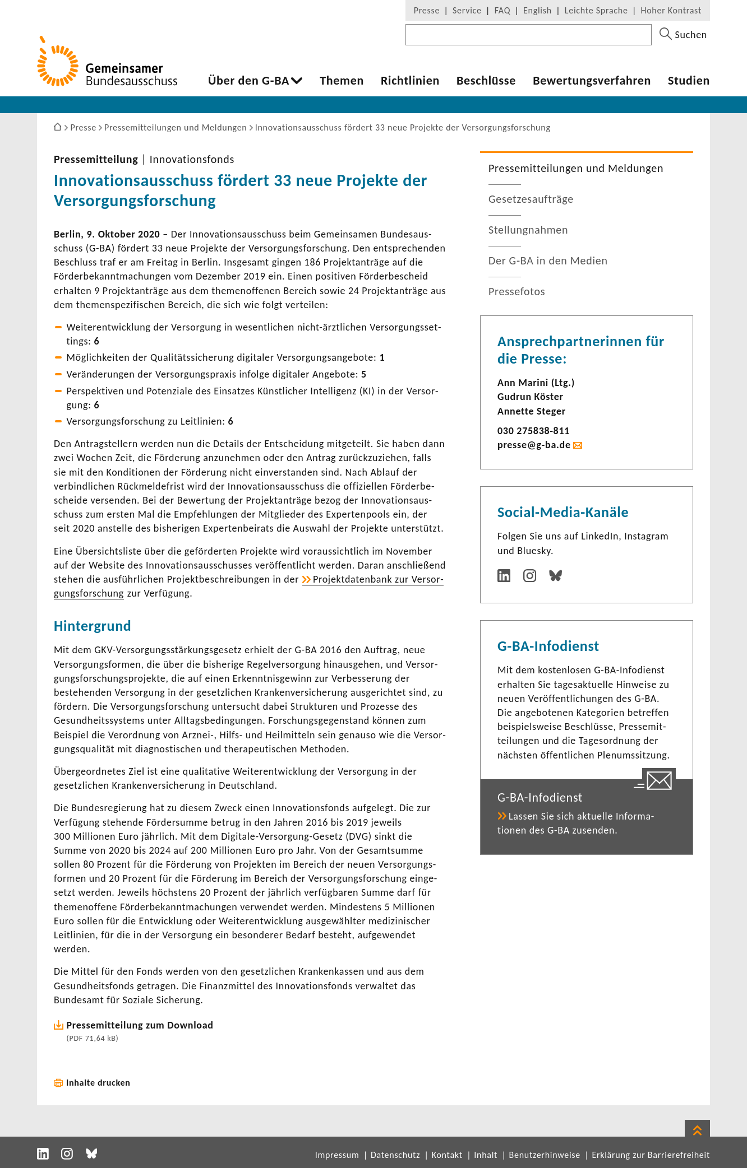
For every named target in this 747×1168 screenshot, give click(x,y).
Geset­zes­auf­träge (531, 199)
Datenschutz (395, 1155)
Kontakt (447, 1155)
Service (467, 10)
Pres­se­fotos (516, 291)
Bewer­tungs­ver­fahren (592, 80)
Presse (427, 10)
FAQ (502, 10)
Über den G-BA (248, 80)
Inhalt (485, 1155)
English (537, 10)
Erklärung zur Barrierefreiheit (651, 1155)
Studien (689, 80)
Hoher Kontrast (671, 10)
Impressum (337, 1155)
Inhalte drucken (98, 1082)
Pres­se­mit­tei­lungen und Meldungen (575, 168)
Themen (342, 80)
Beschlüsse (486, 80)
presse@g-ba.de (534, 445)
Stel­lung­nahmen (528, 229)
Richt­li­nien (410, 80)
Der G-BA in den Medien (548, 260)
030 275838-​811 (533, 431)
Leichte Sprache (596, 10)
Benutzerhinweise (544, 1155)
